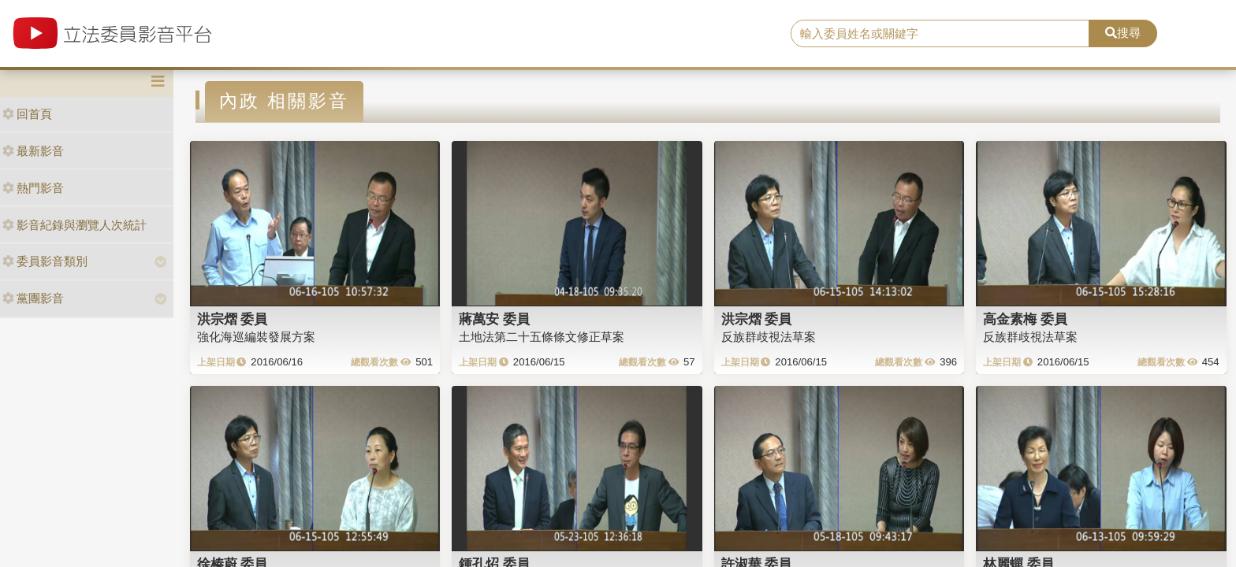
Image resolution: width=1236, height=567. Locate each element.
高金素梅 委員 (1025, 319)
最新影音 (33, 151)
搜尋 (1123, 32)
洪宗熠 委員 (232, 319)
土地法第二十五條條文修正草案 (541, 336)
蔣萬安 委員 (494, 319)
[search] (940, 34)
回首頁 (27, 113)
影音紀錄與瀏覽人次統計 (74, 225)
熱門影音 (33, 188)
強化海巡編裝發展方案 (256, 336)
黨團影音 (33, 298)
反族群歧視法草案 (768, 336)
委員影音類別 (44, 261)
